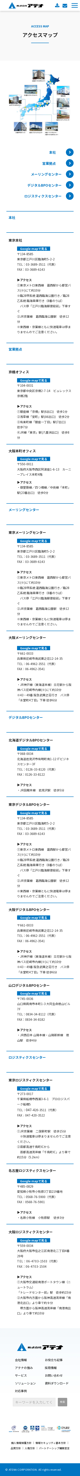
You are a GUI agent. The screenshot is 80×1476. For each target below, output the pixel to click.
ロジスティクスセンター (43, 196)
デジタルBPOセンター (44, 185)
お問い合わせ (65, 5)
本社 (49, 152)
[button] (74, 5)
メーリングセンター (46, 174)
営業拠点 (49, 163)
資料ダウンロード (57, 5)
